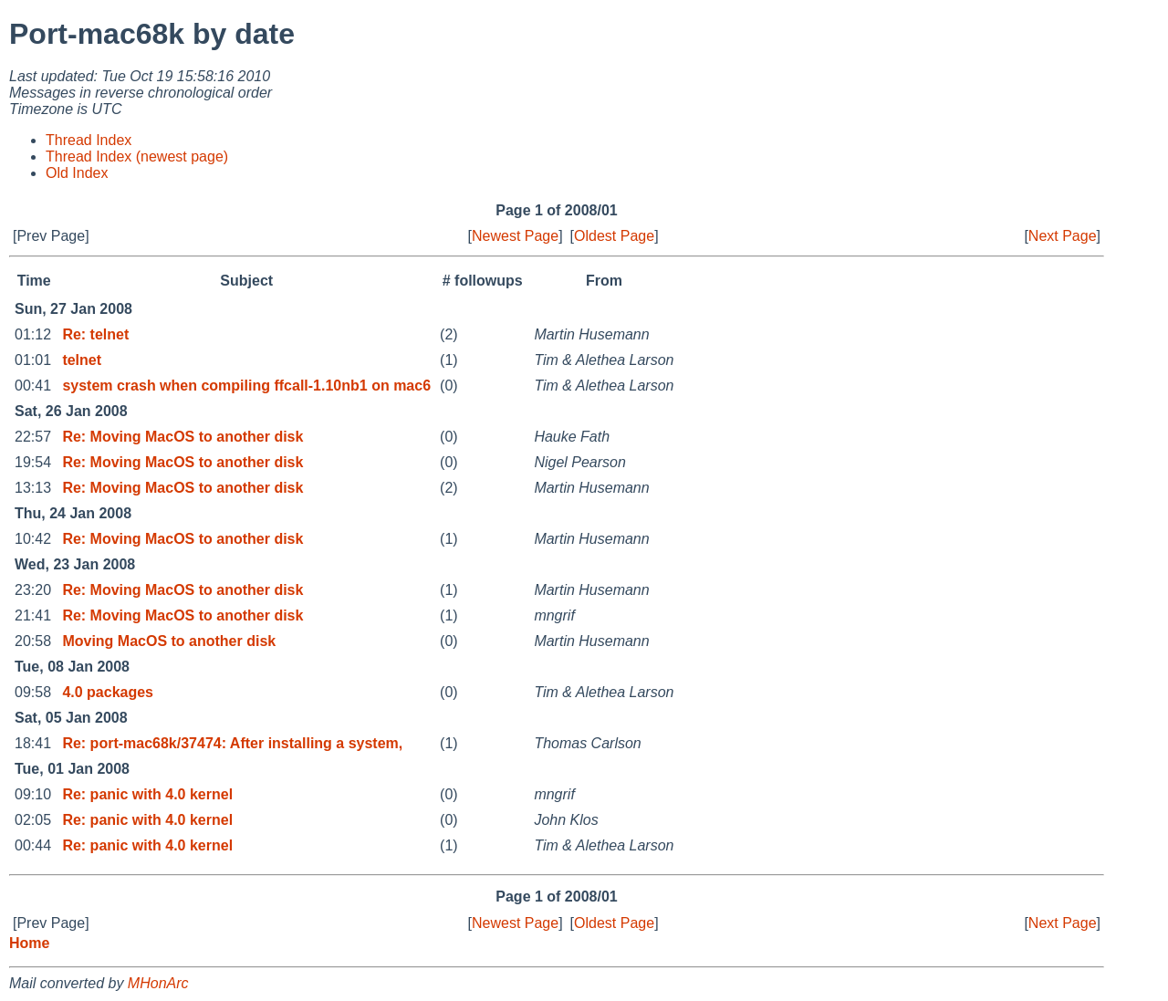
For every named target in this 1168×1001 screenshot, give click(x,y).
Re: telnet (95, 334)
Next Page (1062, 236)
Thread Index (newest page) (137, 156)
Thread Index (88, 140)
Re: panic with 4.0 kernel (147, 794)
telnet (81, 360)
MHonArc (158, 983)
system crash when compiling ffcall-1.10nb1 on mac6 (246, 385)
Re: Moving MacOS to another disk (182, 436)
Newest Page (515, 236)
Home (29, 943)
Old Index (77, 173)
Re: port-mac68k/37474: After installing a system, (232, 743)
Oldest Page (614, 236)
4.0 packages (107, 692)
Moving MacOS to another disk (169, 641)
